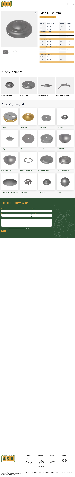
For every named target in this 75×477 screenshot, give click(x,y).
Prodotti (51, 4)
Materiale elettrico (54, 465)
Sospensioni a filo (54, 463)
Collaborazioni (28, 462)
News (57, 4)
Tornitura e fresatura (42, 458)
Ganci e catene (53, 462)
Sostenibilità (28, 463)
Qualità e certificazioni (30, 460)
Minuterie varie (53, 460)
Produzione (43, 4)
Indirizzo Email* (4, 213)
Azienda (33, 208)
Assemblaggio (41, 466)
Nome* (2, 208)
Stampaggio (40, 460)
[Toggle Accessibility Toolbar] (72, 236)
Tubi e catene (41, 462)
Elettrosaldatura (41, 461)
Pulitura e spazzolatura (43, 465)
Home (27, 4)
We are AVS (34, 4)
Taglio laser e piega (42, 463)
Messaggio (3, 218)
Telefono (34, 213)
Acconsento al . (15, 228)
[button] (36, 13)
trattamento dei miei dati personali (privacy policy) (18, 228)
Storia (26, 458)
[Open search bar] (73, 4)
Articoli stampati (53, 458)
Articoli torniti (53, 461)
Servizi (26, 461)
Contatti (62, 4)
